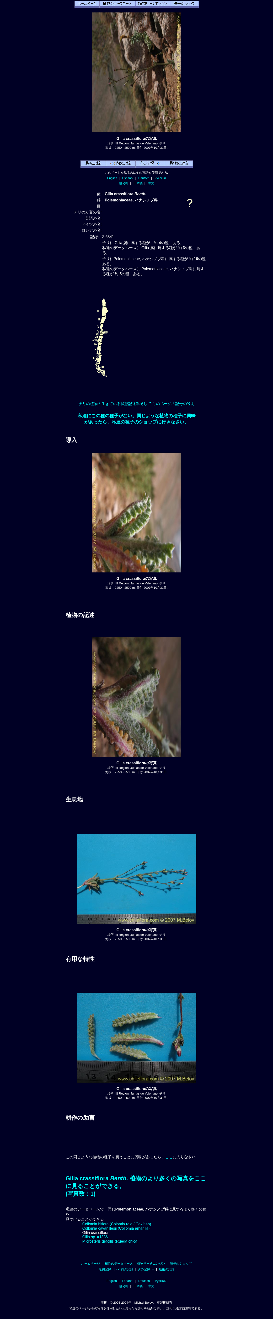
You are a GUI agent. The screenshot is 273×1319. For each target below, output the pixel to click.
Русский (160, 178)
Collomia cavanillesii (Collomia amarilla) (116, 1228)
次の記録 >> (146, 1269)
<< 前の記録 (124, 1269)
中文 (151, 183)
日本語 (138, 183)
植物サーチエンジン (151, 1263)
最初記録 (105, 1269)
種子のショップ (181, 1263)
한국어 (123, 183)
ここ (169, 1157)
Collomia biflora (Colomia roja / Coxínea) (116, 1224)
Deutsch (144, 178)
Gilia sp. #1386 (95, 1237)
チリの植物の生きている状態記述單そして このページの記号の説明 (136, 404)
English (112, 178)
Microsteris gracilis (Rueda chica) (110, 1241)
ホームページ (90, 1263)
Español (127, 178)
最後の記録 (166, 1269)
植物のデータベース (119, 1263)
